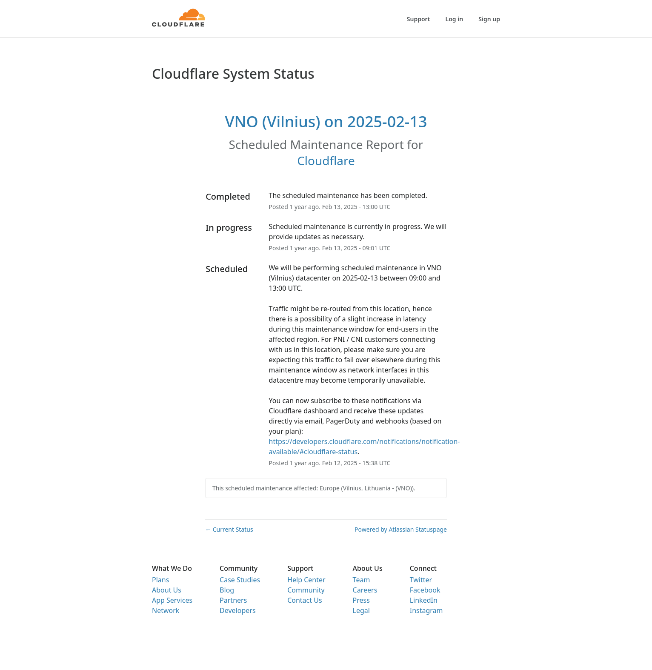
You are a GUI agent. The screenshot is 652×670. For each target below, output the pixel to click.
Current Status (229, 529)
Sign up (489, 19)
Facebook (425, 590)
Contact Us (304, 600)
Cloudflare (326, 160)
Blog (227, 590)
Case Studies (240, 579)
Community (306, 590)
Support (418, 19)
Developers (237, 610)
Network (165, 610)
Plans (160, 579)
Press (361, 600)
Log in (454, 19)
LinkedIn (424, 600)
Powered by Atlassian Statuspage (401, 529)
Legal (361, 610)
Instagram (426, 610)
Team (361, 579)
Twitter (421, 579)
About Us (166, 590)
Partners (233, 600)
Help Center (306, 579)
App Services (172, 600)
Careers (365, 590)
